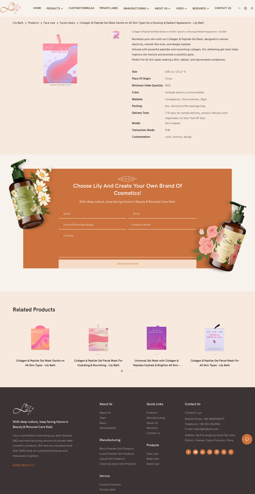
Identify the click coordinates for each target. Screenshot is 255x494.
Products (33, 23)
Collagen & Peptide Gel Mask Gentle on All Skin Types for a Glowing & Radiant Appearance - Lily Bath (142, 23)
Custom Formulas (110, 486)
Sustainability (108, 430)
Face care (49, 23)
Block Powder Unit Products (117, 450)
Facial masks (67, 23)
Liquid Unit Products (112, 460)
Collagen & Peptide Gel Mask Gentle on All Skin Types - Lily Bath (40, 365)
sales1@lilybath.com (206, 431)
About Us (105, 414)
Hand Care (153, 466)
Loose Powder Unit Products (117, 455)
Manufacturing (156, 420)
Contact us (153, 435)
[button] (122, 372)
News (103, 425)
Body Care (153, 460)
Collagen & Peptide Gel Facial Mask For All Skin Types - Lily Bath (215, 365)
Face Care (152, 455)
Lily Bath (18, 23)
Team (103, 420)
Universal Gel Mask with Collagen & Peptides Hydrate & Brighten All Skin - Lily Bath (156, 365)
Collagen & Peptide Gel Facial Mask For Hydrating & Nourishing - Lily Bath (98, 365)
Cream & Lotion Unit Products (118, 466)
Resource (152, 430)
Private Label (107, 491)
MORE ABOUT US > (24, 467)
